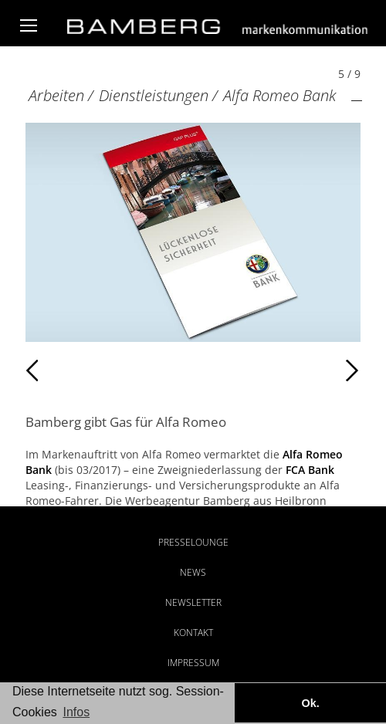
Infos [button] (76, 712)
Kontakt (193, 632)
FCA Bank (310, 469)
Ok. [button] (310, 703)
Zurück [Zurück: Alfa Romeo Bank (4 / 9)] (59, 370)
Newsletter (193, 602)
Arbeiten (56, 95)
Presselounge (193, 542)
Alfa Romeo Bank (279, 95)
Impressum (193, 662)
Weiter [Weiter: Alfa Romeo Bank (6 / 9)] (277, 370)
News (193, 572)
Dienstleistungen (153, 95)
